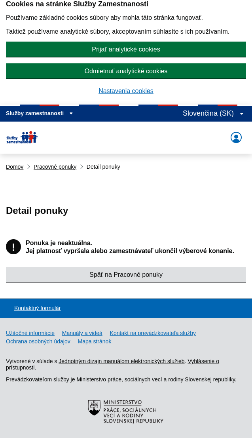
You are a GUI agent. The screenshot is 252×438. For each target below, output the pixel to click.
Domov (14, 167)
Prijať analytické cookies (126, 49)
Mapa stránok (95, 341)
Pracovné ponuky (55, 167)
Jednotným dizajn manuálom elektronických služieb (121, 361)
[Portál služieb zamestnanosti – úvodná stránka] (25, 137)
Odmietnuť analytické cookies (126, 71)
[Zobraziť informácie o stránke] (39, 113)
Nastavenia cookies (126, 91)
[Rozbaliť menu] (236, 137)
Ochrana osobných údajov (38, 341)
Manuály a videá (82, 333)
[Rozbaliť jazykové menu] (213, 113)
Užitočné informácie (30, 333)
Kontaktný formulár (37, 308)
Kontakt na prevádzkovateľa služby (153, 333)
